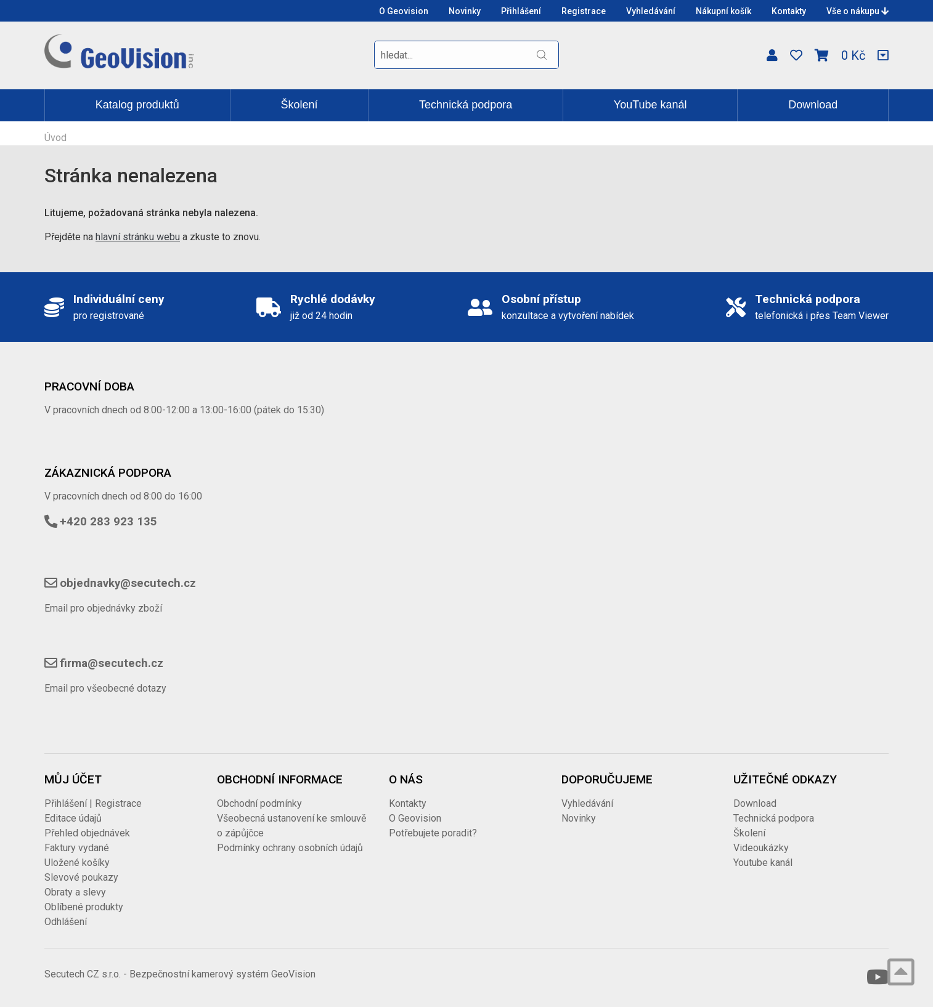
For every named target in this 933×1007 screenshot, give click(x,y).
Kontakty (789, 11)
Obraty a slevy (75, 892)
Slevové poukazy (81, 877)
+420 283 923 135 (108, 521)
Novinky (465, 11)
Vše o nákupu (857, 11)
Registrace (583, 11)
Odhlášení (65, 922)
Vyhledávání (650, 11)
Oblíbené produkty (83, 907)
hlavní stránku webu (138, 237)
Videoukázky (761, 848)
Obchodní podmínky (259, 803)
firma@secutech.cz (111, 663)
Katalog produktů (137, 105)
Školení (298, 105)
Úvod (55, 138)
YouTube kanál (650, 105)
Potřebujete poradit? (433, 833)
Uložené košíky (77, 862)
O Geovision (403, 11)
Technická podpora (465, 105)
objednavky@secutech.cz (128, 583)
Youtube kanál (762, 862)
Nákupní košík (723, 11)
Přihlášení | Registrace (93, 803)
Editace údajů (73, 818)
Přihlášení (521, 11)
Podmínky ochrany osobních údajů (290, 848)
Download (812, 105)
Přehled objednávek (87, 833)
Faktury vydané (76, 848)
